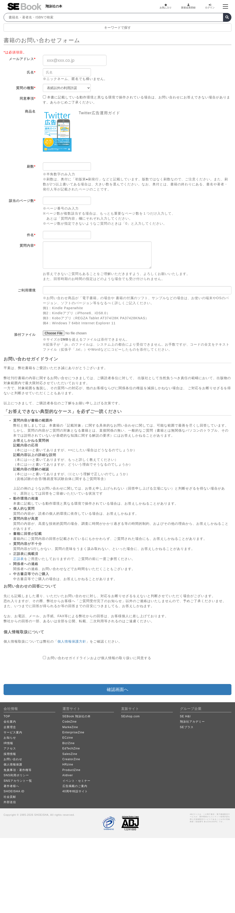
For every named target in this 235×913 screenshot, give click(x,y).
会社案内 (10, 721)
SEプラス (187, 727)
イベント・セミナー (76, 780)
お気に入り (166, 6)
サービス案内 (13, 732)
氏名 (31, 72)
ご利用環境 (27, 290)
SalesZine (69, 754)
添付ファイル (25, 335)
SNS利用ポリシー (16, 775)
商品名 (30, 111)
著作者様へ (11, 786)
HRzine (67, 764)
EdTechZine (71, 748)
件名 (31, 235)
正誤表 (18, 559)
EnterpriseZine (73, 732)
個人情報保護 (13, 764)
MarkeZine (70, 727)
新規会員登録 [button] (188, 6)
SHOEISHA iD (14, 791)
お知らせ (10, 737)
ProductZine (71, 770)
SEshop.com (130, 716)
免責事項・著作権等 (18, 770)
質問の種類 (25, 88)
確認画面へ (117, 689)
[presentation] (79, 672)
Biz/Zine (68, 743)
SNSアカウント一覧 (18, 780)
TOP (7, 716)
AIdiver (67, 775)
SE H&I (185, 716)
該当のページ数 (22, 201)
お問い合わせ (13, 759)
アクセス (10, 748)
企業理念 (10, 727)
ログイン (210, 6)
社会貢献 (10, 797)
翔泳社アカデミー (192, 721)
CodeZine (69, 721)
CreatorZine (71, 759)
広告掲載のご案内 (74, 786)
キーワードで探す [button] (117, 27)
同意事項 (27, 98)
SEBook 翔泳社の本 (76, 716)
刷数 (31, 166)
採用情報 (10, 754)
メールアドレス (22, 59)
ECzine (67, 737)
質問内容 (27, 245)
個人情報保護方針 (71, 641)
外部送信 (10, 802)
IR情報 (8, 743)
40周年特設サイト (75, 791)
